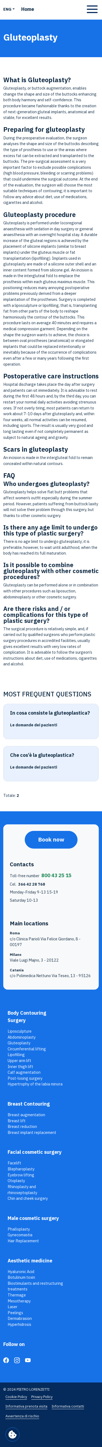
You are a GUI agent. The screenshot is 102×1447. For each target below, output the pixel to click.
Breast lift (17, 1120)
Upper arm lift (19, 1060)
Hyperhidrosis (19, 1324)
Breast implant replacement (32, 1132)
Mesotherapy (19, 1301)
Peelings (15, 1312)
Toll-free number (41, 875)
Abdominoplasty (22, 1037)
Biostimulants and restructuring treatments (35, 1286)
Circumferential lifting (27, 1048)
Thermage (17, 1295)
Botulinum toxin (21, 1277)
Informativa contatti (68, 1406)
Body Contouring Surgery (27, 1016)
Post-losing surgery (25, 1078)
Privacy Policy (41, 1396)
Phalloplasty (19, 1229)
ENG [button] (7, 9)
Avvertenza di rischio (22, 1416)
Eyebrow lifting (21, 1174)
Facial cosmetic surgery (35, 1152)
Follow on (14, 1344)
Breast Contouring (29, 1104)
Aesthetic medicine (30, 1261)
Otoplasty (16, 1180)
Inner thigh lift (20, 1066)
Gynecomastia (20, 1234)
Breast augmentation (26, 1114)
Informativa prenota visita (26, 1406)
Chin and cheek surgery (28, 1198)
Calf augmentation (24, 1072)
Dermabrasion (20, 1318)
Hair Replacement (23, 1240)
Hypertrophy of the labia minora (35, 1084)
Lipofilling (16, 1054)
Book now (51, 839)
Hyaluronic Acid (21, 1271)
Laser (12, 1306)
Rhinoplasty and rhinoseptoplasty (22, 1189)
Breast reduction (22, 1126)
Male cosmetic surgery (33, 1218)
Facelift (14, 1162)
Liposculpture (20, 1031)
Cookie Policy (16, 1396)
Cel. (27, 884)
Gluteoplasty (19, 1042)
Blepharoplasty (21, 1168)
